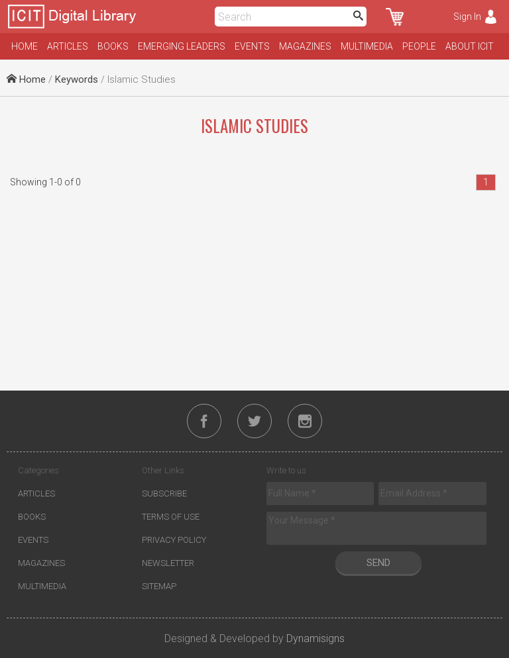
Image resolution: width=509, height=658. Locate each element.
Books (113, 46)
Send (378, 563)
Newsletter (168, 563)
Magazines (305, 46)
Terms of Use (170, 517)
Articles (67, 46)
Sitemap (159, 586)
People (419, 46)
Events (252, 46)
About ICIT (469, 46)
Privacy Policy (174, 540)
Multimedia (367, 46)
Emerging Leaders (181, 46)
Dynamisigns (315, 638)
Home (24, 46)
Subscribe (164, 493)
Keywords (76, 79)
